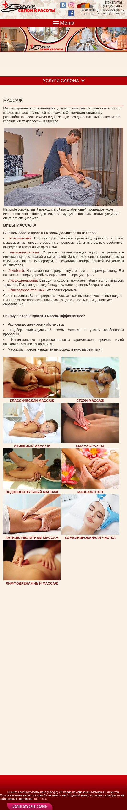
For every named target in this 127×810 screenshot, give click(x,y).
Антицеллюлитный (24, 252)
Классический (20, 238)
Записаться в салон (29, 806)
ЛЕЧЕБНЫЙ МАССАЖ (32, 446)
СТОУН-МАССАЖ (90, 401)
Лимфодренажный (22, 280)
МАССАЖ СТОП (90, 492)
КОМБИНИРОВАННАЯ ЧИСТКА (90, 538)
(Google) (52, 792)
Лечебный (16, 271)
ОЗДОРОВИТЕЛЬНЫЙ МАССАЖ (32, 492)
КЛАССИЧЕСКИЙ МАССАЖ (32, 401)
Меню (67, 23)
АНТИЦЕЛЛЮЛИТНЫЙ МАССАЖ (31, 538)
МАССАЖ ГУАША (90, 446)
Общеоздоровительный (26, 290)
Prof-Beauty (39, 798)
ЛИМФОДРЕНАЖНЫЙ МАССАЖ (32, 583)
